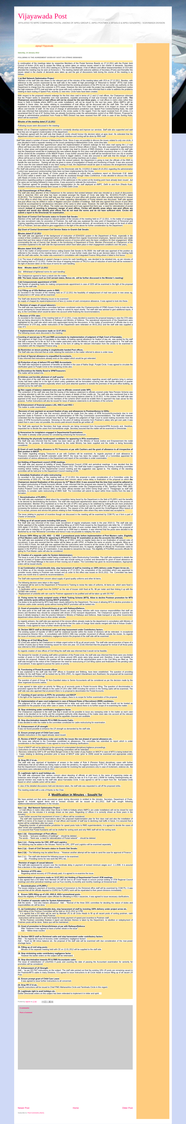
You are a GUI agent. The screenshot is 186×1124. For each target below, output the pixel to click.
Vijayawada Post (42, 16)
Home (76, 1108)
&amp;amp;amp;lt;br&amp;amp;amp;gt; (61, 34)
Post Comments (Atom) (36, 1113)
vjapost (28, 1002)
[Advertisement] (75, 1088)
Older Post (127, 1108)
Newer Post (23, 1108)
